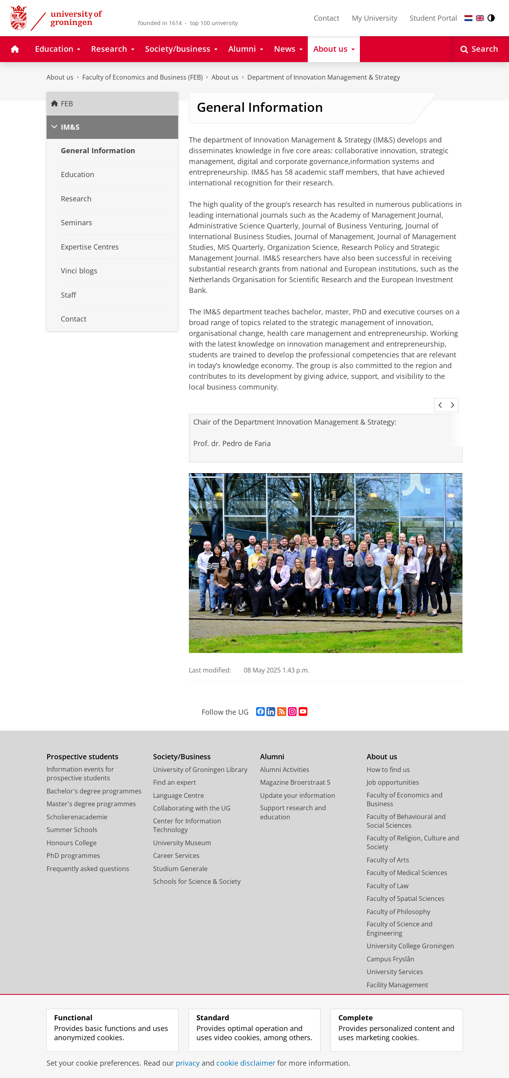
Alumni (272, 746)
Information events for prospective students (80, 763)
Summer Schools (72, 819)
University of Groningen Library (200, 758)
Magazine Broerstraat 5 (295, 771)
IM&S (70, 127)
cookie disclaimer (245, 1063)
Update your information (297, 784)
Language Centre (178, 784)
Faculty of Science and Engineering (400, 918)
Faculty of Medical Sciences (407, 862)
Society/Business (182, 746)
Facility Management (397, 974)
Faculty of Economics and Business (405, 789)
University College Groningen (410, 935)
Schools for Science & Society (197, 870)
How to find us (388, 758)
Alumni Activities (284, 758)
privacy (188, 1063)
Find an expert (174, 771)
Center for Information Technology (187, 815)
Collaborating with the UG (192, 797)
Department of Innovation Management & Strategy (323, 77)
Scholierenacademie (77, 806)
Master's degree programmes (91, 793)
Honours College (72, 832)
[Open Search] (479, 49)
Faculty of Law (387, 875)
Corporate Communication (407, 986)
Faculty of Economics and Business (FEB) (142, 77)
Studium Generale (180, 858)
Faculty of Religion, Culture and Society (413, 832)
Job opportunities (393, 771)
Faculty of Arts (388, 849)
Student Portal (433, 18)
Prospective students (83, 746)
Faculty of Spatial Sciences (406, 887)
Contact (326, 18)
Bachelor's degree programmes (94, 780)
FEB (67, 103)
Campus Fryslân (390, 948)
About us (60, 77)
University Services (395, 961)
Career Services (176, 844)
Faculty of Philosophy (398, 901)
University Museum (182, 832)
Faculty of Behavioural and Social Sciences (406, 810)
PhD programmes (73, 844)
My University (374, 18)
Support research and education (293, 802)
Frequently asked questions (88, 858)
